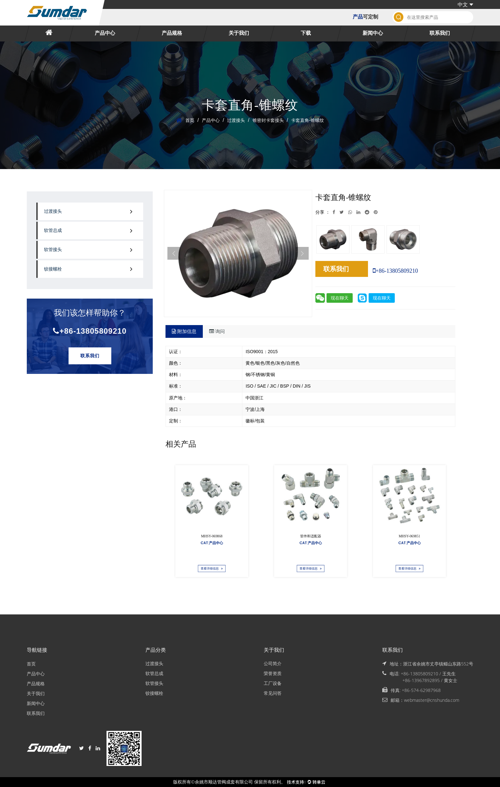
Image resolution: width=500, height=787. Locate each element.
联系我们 (440, 33)
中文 (465, 4)
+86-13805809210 (90, 331)
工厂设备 (273, 683)
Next (302, 253)
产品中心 (105, 33)
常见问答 (273, 693)
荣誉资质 (273, 674)
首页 (189, 120)
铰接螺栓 (53, 269)
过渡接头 (236, 120)
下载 (306, 33)
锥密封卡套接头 (268, 120)
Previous (173, 253)
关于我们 (239, 33)
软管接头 (53, 249)
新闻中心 (373, 33)
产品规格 (172, 33)
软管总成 (53, 230)
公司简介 (273, 664)
